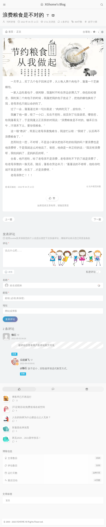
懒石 (13, 334)
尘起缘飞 (25, 359)
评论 (6, 243)
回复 (14, 354)
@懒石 (23, 368)
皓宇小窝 (92, 21)
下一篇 (97, 219)
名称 (6, 279)
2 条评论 (65, 21)
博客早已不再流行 (21, 396)
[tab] (19, 389)
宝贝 (8, 500)
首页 (9, 31)
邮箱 (6, 292)
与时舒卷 (10, 21)
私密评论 (91, 271)
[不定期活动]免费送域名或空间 (28, 407)
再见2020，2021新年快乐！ (26, 437)
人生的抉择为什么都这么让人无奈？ (31, 417)
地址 (5, 305)
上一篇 (8, 219)
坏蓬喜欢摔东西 (20, 427)
